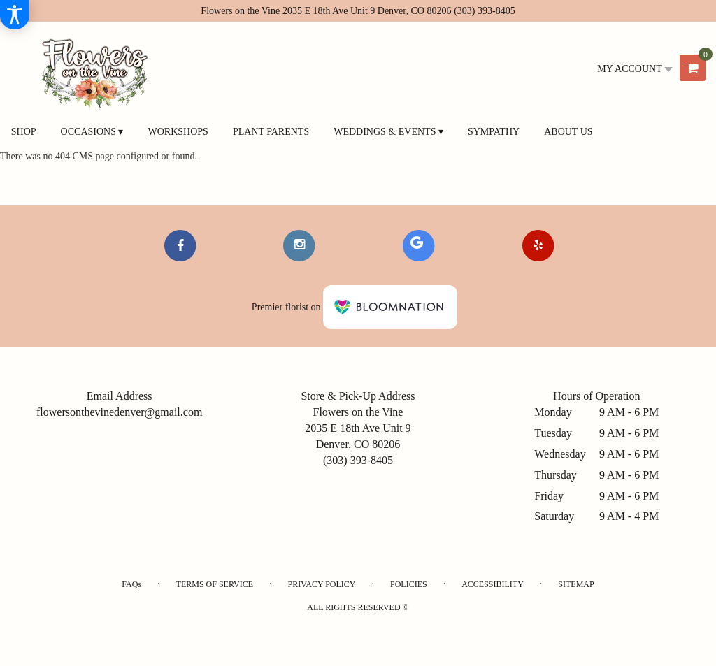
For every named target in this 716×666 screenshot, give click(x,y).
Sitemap (576, 584)
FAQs (131, 584)
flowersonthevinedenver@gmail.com (119, 412)
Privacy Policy (321, 584)
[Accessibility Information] (14, 14)
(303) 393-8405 (484, 11)
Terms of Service (214, 584)
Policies (408, 584)
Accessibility (492, 584)
